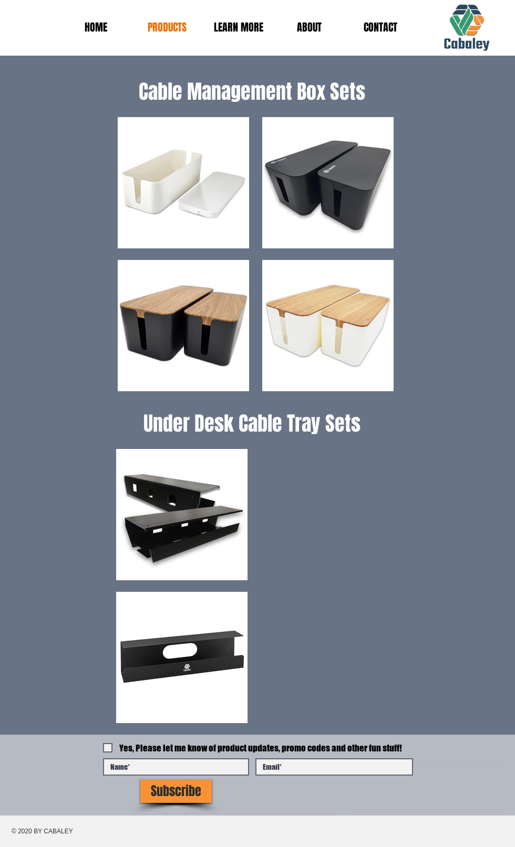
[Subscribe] (176, 791)
